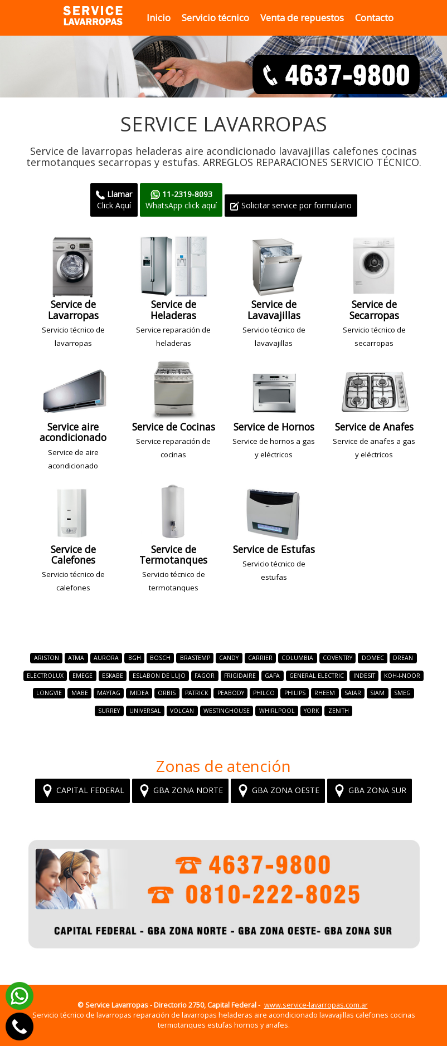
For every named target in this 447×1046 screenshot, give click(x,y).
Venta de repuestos (302, 17)
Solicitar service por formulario (291, 205)
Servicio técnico (215, 17)
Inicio (159, 17)
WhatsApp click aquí (181, 200)
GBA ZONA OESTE (277, 791)
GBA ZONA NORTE (180, 791)
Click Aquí (114, 200)
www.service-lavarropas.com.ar (316, 1005)
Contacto (374, 17)
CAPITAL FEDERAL (82, 791)
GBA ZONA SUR (369, 791)
